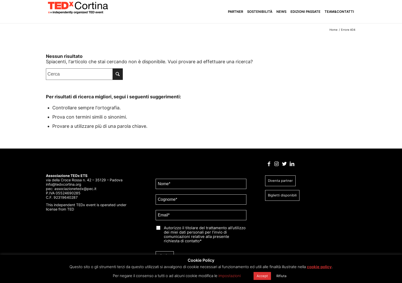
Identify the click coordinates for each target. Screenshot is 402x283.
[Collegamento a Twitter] (284, 164)
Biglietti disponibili (282, 195)
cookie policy (319, 266)
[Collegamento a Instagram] (276, 164)
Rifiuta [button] (281, 276)
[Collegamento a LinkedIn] (292, 164)
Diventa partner (280, 181)
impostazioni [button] (229, 275)
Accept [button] (262, 276)
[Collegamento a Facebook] (269, 164)
